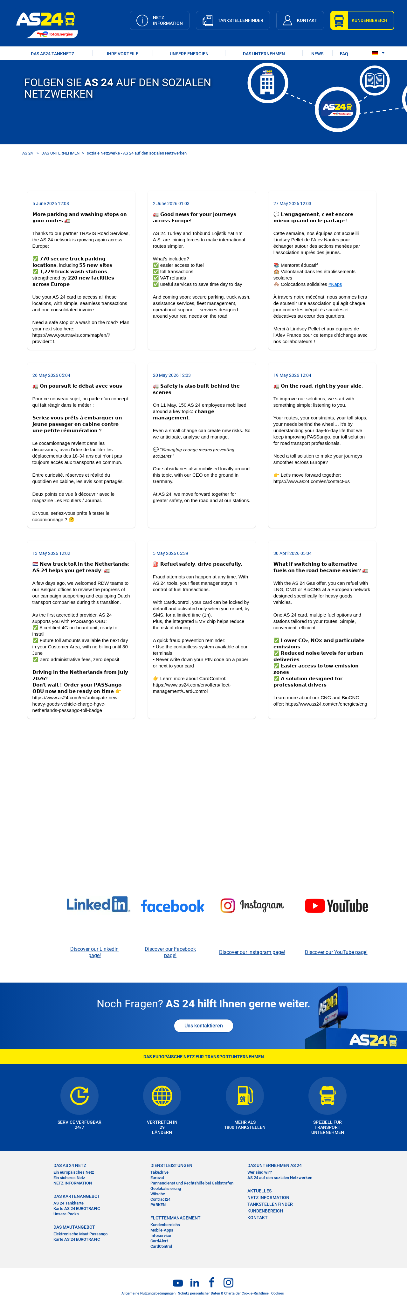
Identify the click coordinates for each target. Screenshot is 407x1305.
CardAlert (159, 1241)
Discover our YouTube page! (336, 952)
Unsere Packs (66, 1214)
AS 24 (27, 153)
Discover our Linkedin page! (94, 952)
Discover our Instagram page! (252, 952)
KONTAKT (257, 1217)
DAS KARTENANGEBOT (76, 1196)
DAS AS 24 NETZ (69, 1165)
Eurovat (157, 1177)
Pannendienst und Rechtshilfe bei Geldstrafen (191, 1183)
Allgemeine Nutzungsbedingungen (148, 1293)
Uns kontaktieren (203, 1026)
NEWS (317, 53)
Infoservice (160, 1235)
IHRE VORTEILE (122, 53)
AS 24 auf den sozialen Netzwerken (279, 1177)
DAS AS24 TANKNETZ (52, 53)
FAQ (344, 53)
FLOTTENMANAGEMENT (175, 1217)
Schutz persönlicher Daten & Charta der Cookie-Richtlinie (223, 1293)
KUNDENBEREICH (265, 1210)
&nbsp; (203, 812)
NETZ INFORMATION (72, 1183)
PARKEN (158, 1204)
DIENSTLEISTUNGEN (171, 1165)
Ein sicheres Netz (69, 1177)
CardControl (161, 1246)
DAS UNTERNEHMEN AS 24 (274, 1165)
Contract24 (160, 1199)
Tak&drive (159, 1172)
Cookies (277, 1293)
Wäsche (157, 1193)
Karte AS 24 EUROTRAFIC (76, 1208)
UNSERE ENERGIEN (189, 53)
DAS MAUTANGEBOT (74, 1227)
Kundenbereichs (165, 1224)
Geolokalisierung (165, 1188)
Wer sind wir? (259, 1172)
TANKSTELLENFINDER (270, 1204)
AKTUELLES (259, 1190)
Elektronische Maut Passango (80, 1234)
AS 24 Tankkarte (68, 1203)
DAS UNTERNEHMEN (264, 53)
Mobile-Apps (161, 1230)
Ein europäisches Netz (73, 1172)
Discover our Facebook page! (170, 952)
